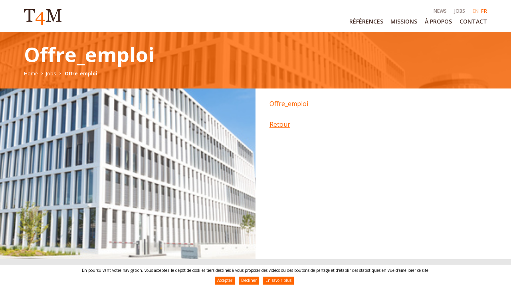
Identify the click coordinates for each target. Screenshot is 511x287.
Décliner (249, 280)
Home (31, 73)
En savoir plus (278, 280)
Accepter (224, 280)
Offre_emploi (288, 103)
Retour (279, 124)
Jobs (51, 73)
